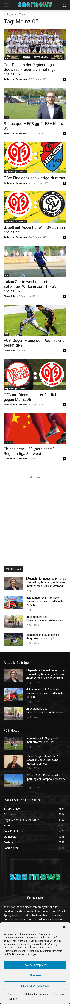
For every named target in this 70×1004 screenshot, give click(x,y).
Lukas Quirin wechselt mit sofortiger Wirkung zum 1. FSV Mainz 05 (30, 286)
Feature (8, 442)
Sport (7, 58)
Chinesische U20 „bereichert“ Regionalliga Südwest (29, 451)
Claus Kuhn (10, 296)
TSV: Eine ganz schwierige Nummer (34, 178)
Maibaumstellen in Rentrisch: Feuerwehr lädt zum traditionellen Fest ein (45, 601)
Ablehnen (35, 975)
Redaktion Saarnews (15, 79)
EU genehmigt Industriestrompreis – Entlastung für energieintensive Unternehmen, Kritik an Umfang (46, 582)
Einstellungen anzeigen (35, 985)
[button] (64, 927)
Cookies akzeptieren (35, 965)
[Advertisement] (35, 514)
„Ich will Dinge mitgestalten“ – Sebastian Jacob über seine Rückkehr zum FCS (43, 760)
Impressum (60, 994)
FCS (6, 117)
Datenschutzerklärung (37, 994)
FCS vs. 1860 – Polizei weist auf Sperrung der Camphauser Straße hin (46, 779)
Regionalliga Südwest (15, 171)
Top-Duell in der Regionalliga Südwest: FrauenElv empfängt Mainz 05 (29, 69)
